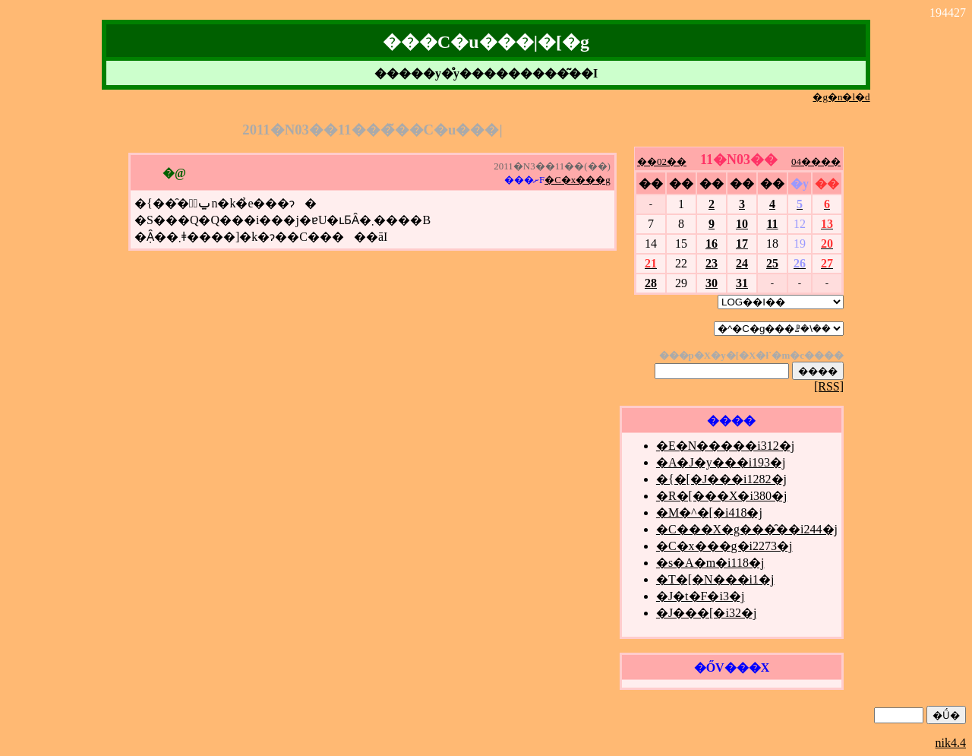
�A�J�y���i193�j (721, 462)
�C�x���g (577, 179)
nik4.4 (951, 742)
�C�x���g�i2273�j (724, 545)
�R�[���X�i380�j (721, 495)
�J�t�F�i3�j (700, 596)
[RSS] (829, 386)
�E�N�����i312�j (725, 445)
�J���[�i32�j (706, 612)
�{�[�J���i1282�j (721, 479)
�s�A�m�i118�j (710, 562)
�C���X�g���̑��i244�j (747, 529)
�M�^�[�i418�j (709, 512)
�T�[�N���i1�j (715, 579)
